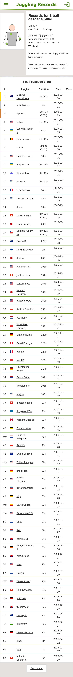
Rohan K (21, 241)
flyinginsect (22, 607)
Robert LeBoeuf (24, 198)
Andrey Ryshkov (25, 309)
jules (18, 564)
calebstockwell (24, 300)
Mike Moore (22, 105)
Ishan (19, 641)
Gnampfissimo (24, 334)
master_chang (24, 402)
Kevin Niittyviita (24, 249)
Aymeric (20, 113)
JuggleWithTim (24, 411)
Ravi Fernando (24, 156)
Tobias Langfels (24, 462)
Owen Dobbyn (24, 453)
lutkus (19, 122)
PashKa (20, 445)
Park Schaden (24, 590)
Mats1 (19, 147)
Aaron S (20, 181)
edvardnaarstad (24, 487)
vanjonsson (22, 164)
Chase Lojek (23, 581)
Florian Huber (23, 428)
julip (18, 496)
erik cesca (21, 470)
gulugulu (21, 598)
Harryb (20, 573)
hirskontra (21, 624)
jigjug (19, 649)
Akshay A (21, 615)
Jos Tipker (21, 317)
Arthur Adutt (22, 556)
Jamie (19, 207)
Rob (18, 530)
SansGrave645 (24, 513)
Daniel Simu (22, 377)
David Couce (23, 504)
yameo (20, 351)
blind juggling (35, 57)
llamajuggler (22, 385)
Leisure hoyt (23, 283)
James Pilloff (23, 266)
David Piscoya (24, 343)
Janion (20, 258)
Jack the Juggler (25, 419)
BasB (19, 521)
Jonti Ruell (22, 538)
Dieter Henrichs (24, 632)
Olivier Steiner (24, 215)
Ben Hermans (23, 139)
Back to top (36, 668)
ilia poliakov (22, 173)
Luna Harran (23, 224)
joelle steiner (23, 275)
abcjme (20, 394)
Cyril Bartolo (23, 190)
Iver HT (20, 360)
